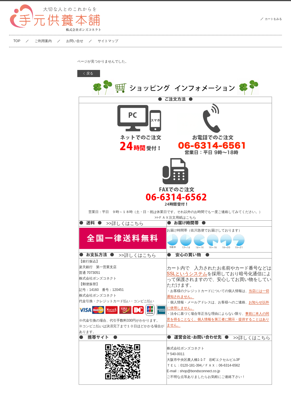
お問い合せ (74, 41)
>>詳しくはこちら (125, 223)
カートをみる (273, 18)
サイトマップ (108, 41)
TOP (16, 41)
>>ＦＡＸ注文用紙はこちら (175, 218)
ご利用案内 (43, 41)
